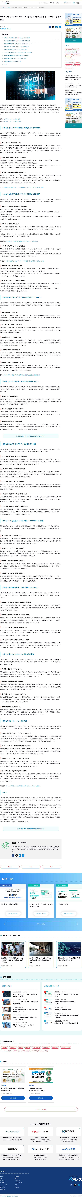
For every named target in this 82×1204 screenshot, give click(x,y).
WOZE (74, 52)
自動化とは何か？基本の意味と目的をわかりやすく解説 (17, 38)
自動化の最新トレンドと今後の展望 (12, 61)
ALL (37, 3)
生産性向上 (69, 68)
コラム (8, 7)
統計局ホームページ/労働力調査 (12, 121)
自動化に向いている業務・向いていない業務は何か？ (16, 46)
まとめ (5, 64)
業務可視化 (69, 65)
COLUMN (2, 1176)
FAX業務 (75, 49)
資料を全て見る (41, 925)
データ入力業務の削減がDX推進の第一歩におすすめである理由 (23, 786)
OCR (67, 52)
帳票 (78, 62)
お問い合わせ (15, 1200)
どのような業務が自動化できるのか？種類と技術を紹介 (17, 41)
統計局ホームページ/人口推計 (12, 119)
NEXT (51, 867)
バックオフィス (70, 60)
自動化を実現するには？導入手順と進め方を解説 (15, 49)
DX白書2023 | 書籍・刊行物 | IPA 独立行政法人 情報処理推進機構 (22, 375)
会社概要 (9, 1200)
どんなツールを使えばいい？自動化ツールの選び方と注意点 (18, 52)
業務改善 (51, 3)
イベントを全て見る (41, 1113)
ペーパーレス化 (43, 3)
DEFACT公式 (3, 1200)
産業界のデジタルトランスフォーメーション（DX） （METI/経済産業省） (24, 187)
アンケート (69, 54)
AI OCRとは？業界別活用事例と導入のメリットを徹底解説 (22, 241)
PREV (9, 867)
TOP (3, 7)
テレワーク (77, 54)
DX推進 (56, 3)
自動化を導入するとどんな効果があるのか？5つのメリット (18, 43)
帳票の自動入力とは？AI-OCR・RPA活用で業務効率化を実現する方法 (25, 261)
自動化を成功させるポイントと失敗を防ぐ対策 (15, 58)
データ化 (68, 57)
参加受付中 (73, 40)
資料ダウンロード (13, 914)
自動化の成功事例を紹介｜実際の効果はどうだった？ (16, 55)
